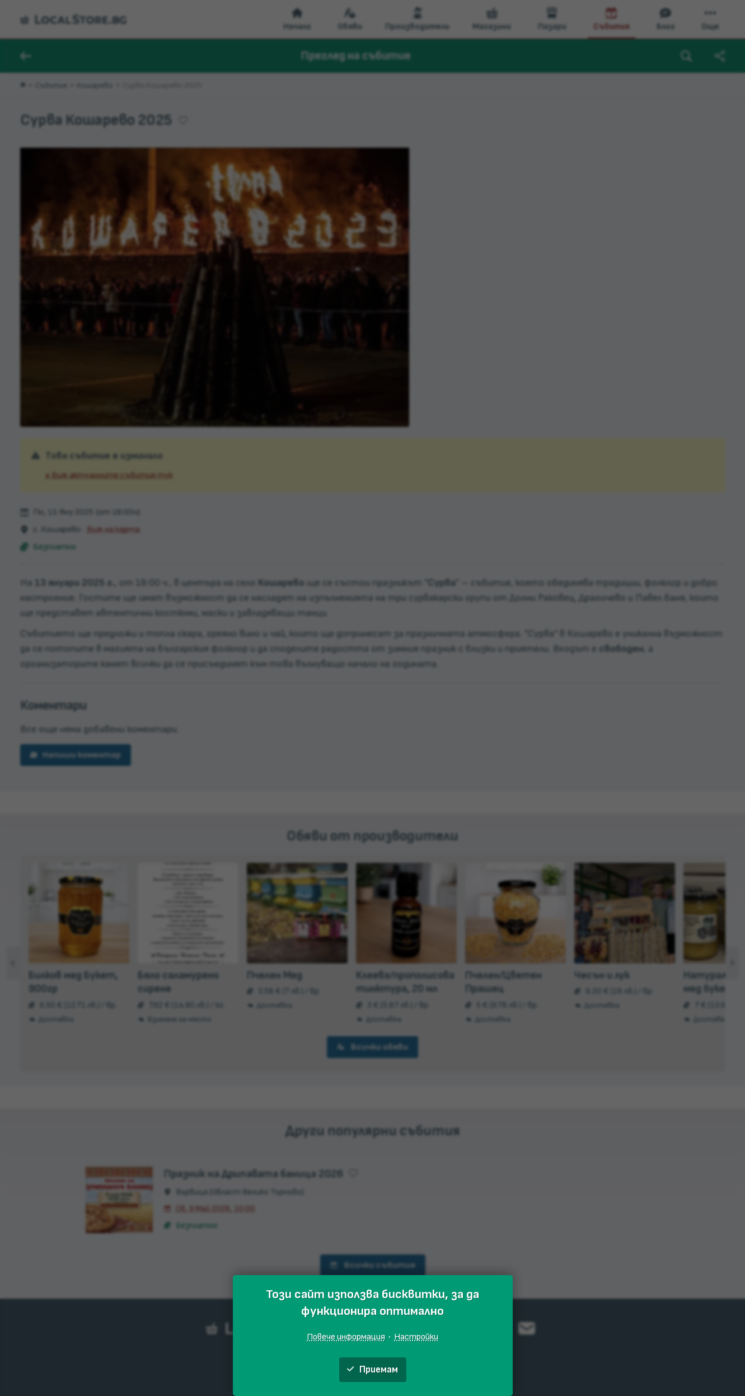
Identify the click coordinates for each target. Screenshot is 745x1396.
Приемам (372, 1369)
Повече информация (346, 1336)
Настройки (416, 1336)
